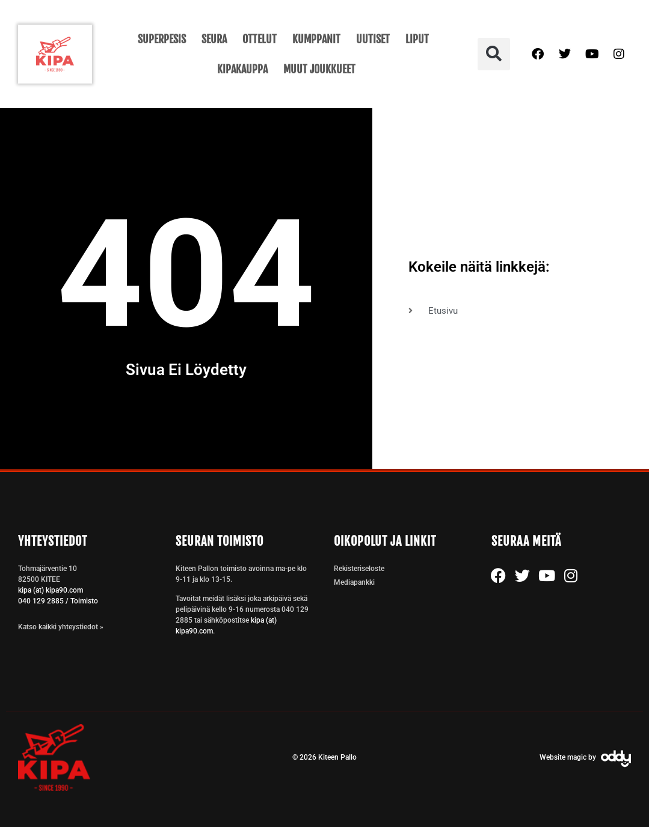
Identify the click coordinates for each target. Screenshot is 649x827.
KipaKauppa (242, 69)
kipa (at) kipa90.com (50, 590)
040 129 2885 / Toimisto (58, 601)
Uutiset (373, 39)
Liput (417, 39)
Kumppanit (316, 39)
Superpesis (162, 39)
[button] (494, 54)
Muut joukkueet (319, 69)
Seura (214, 39)
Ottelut (259, 39)
